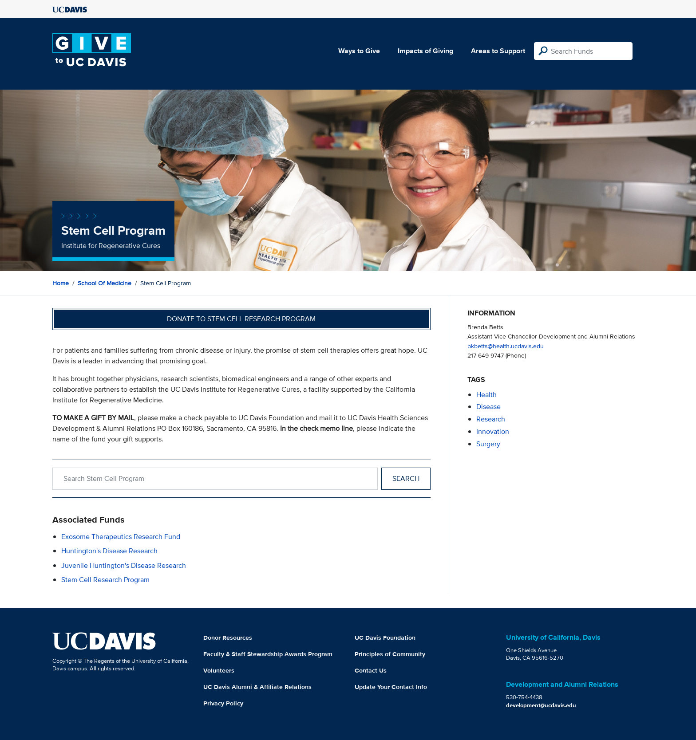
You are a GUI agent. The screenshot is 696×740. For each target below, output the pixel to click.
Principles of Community (390, 653)
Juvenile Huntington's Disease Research (123, 565)
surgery (488, 444)
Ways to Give (359, 51)
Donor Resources (227, 637)
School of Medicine (104, 283)
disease (488, 406)
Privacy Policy (223, 703)
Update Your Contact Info (391, 686)
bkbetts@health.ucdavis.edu (505, 345)
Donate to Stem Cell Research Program (241, 319)
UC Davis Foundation (385, 637)
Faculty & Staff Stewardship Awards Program (267, 653)
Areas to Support (498, 51)
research (490, 419)
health (486, 395)
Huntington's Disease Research (109, 551)
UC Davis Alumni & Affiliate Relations (257, 686)
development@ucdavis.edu (541, 705)
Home (60, 283)
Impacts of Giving (425, 51)
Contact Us (371, 670)
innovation (492, 431)
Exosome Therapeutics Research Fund (120, 536)
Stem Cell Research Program (105, 580)
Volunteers (218, 670)
